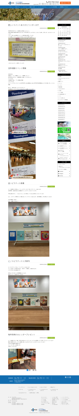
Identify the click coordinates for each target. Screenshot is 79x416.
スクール (21, 389)
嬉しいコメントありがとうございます (23, 25)
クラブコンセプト (44, 398)
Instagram (61, 173)
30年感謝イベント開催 (17, 68)
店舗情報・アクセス (55, 399)
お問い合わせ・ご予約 (34, 392)
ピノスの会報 (43, 399)
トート (59, 96)
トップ (9, 21)
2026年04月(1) (61, 104)
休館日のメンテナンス (62, 65)
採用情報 (42, 404)
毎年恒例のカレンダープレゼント (21, 335)
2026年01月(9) (61, 110)
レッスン (60, 85)
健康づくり (60, 81)
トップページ (22, 387)
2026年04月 (64, 26)
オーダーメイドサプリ (62, 51)
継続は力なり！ (61, 57)
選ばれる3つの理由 (65, 403)
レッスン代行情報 (65, 399)
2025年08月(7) (61, 119)
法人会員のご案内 (55, 398)
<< (58, 26)
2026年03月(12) (61, 106)
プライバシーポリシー (65, 404)
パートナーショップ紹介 (45, 403)
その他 (59, 90)
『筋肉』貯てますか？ (62, 71)
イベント (60, 83)
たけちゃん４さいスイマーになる (64, 79)
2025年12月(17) (61, 112)
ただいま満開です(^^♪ (62, 48)
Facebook (61, 171)
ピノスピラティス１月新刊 (19, 261)
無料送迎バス (54, 400)
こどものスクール (34, 390)
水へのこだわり (44, 397)
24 (33, 370)
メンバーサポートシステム (66, 400)
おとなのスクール (22, 392)
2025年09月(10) (61, 117)
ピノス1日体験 (43, 400)
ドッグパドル (61, 41)
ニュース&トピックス (33, 387)
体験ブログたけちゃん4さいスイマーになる (64, 167)
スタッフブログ (62, 164)
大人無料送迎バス (62, 94)
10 (67, 31)
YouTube (61, 175)
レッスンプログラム (65, 397)
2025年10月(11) (61, 115)
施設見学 (53, 403)
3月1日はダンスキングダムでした (64, 61)
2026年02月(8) (61, 108)
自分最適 (61, 68)
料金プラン (53, 387)
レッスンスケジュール (65, 398)
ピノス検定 (60, 92)
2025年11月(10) (61, 113)
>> (70, 26)
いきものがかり (61, 88)
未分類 (59, 76)
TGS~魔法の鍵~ (55, 404)
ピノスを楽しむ (51, 28)
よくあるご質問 (55, 397)
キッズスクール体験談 (63, 99)
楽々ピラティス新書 (16, 183)
